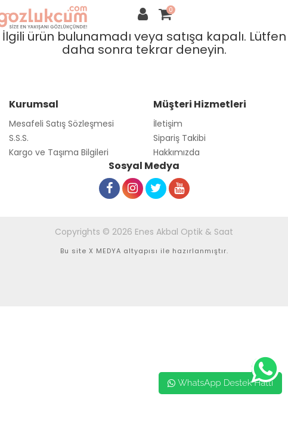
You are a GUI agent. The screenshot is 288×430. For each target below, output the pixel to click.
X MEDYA (105, 251)
